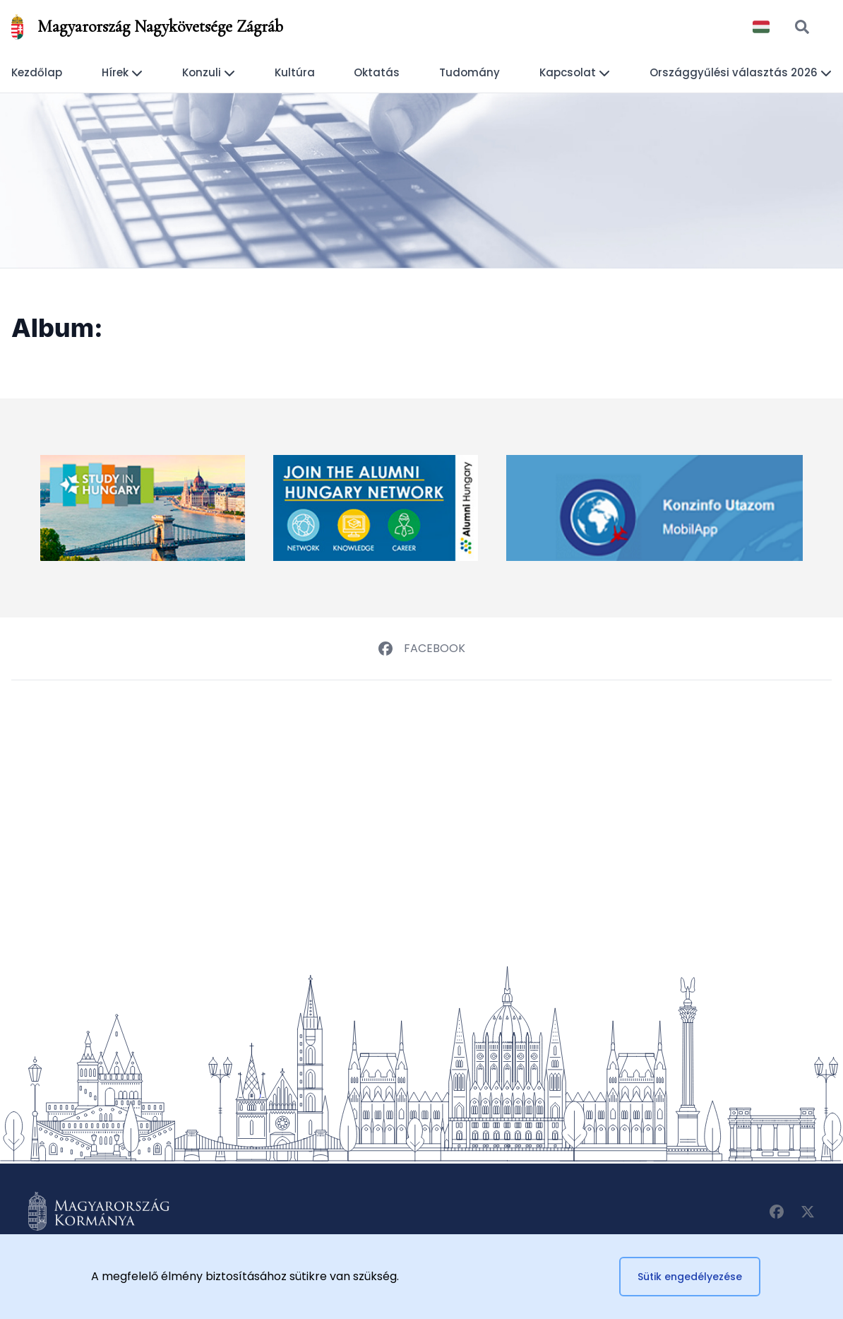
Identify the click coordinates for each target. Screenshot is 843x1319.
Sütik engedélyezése (690, 1277)
